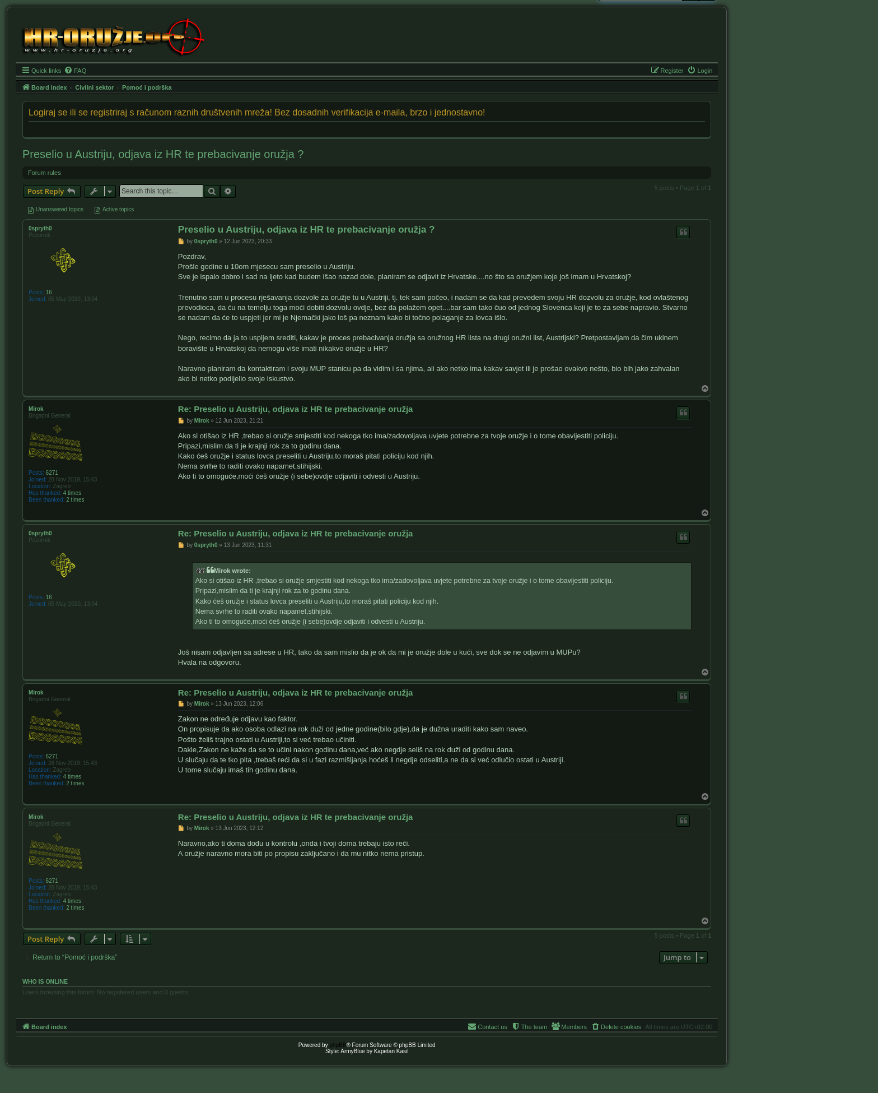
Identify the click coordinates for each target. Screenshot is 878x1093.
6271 (52, 473)
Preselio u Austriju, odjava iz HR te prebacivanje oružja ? (162, 154)
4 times (72, 493)
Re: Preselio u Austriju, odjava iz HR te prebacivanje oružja (295, 409)
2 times (75, 500)
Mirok (36, 409)
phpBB (337, 1045)
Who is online (45, 981)
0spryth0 (40, 228)
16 (49, 292)
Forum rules (44, 172)
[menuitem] (75, 70)
